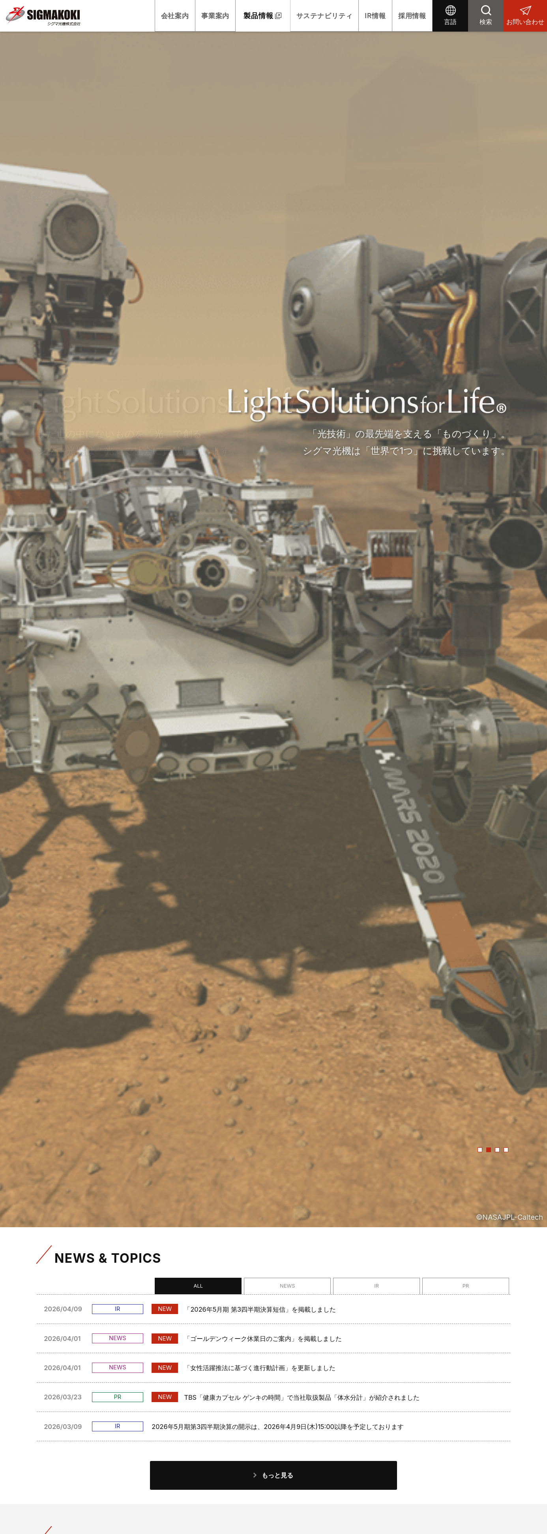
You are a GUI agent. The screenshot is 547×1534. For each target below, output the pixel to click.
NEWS (362, 1287)
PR (480, 1287)
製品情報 (240, 15)
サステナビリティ (310, 15)
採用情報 (409, 15)
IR (421, 1287)
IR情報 (367, 15)
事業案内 (195, 15)
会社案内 (148, 15)
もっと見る (278, 1486)
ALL (303, 1287)
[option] (273, 613)
